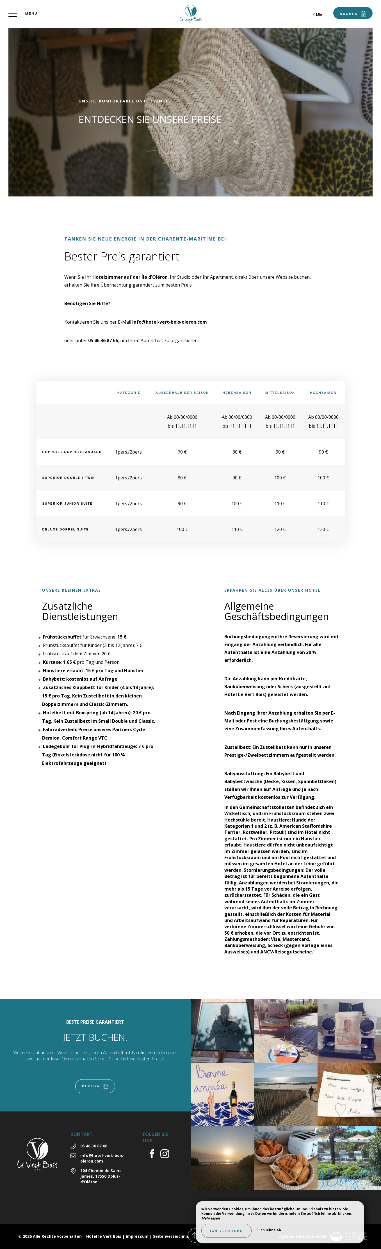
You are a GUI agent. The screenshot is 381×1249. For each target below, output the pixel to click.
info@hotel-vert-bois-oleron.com (102, 1158)
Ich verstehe (226, 1230)
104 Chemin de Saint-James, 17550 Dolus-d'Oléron (101, 1176)
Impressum (137, 1236)
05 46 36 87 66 (93, 1146)
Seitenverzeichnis (171, 1236)
